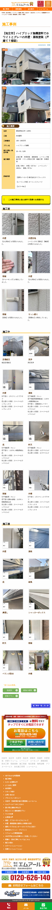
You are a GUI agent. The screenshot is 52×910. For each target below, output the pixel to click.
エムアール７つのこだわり (14, 804)
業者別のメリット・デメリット (16, 830)
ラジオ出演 (9, 814)
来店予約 (43, 906)
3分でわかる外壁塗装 (12, 776)
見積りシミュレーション (13, 849)
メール (26, 906)
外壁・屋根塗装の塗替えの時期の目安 (18, 823)
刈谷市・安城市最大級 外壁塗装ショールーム (21, 801)
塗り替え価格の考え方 (13, 807)
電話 (8, 906)
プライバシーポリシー (13, 798)
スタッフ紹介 (10, 791)
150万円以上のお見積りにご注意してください (21, 836)
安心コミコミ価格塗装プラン (15, 811)
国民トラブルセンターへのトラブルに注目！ (20, 827)
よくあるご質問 (10, 785)
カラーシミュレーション (13, 846)
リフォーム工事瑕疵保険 (13, 833)
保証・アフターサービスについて (16, 820)
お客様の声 (9, 817)
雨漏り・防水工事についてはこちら (17, 839)
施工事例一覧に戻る (41, 706)
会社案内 (8, 788)
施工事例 (8, 779)
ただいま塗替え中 (11, 782)
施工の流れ (9, 843)
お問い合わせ (10, 795)
